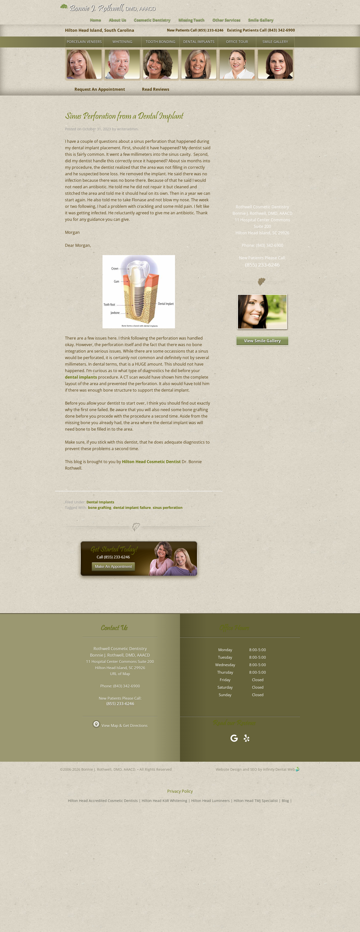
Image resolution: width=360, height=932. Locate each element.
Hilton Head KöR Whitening (164, 800)
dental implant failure (132, 507)
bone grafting (99, 507)
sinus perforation (167, 507)
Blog (285, 800)
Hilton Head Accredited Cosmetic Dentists (103, 800)
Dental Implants (198, 41)
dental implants (81, 377)
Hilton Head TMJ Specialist (256, 800)
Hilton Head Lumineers (210, 800)
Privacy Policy (180, 791)
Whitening (122, 41)
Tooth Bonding (160, 41)
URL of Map (120, 673)
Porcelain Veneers (84, 41)
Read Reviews (155, 89)
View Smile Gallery (262, 341)
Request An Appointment (99, 89)
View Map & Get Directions (120, 725)
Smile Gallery (275, 41)
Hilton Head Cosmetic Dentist (151, 461)
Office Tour (237, 41)
